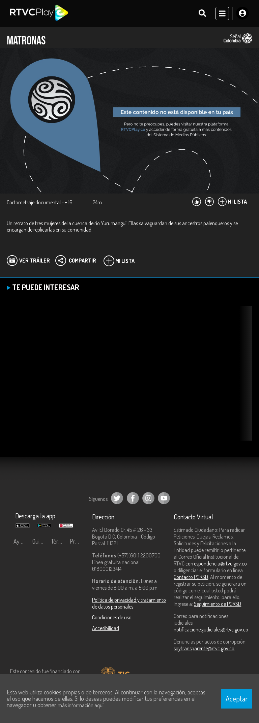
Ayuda (20, 541)
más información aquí (81, 705)
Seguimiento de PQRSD (217, 603)
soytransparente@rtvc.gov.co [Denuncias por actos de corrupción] (204, 648)
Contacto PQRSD (191, 577)
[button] (244, 379)
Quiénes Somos (40, 541)
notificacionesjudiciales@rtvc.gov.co (211, 629)
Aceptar (237, 698)
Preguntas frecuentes (77, 541)
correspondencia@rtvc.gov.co (216, 563)
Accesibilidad (105, 628)
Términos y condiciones (58, 541)
